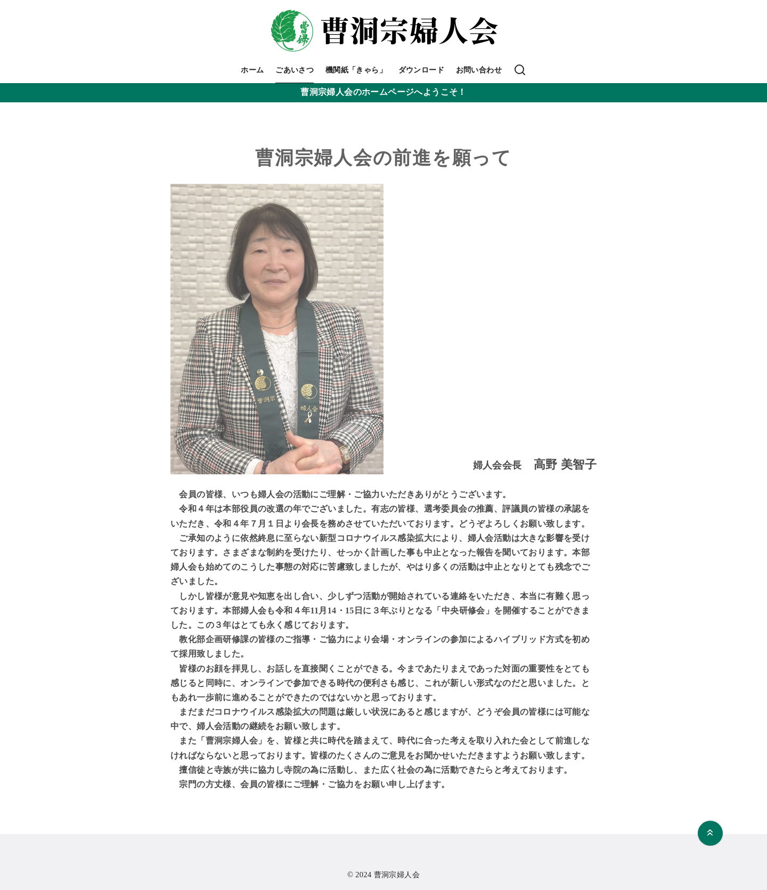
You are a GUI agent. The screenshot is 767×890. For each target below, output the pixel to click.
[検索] (519, 70)
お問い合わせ (479, 70)
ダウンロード (421, 70)
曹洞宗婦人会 (397, 874)
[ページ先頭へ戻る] (710, 833)
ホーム (252, 70)
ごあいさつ (294, 70)
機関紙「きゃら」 (356, 70)
